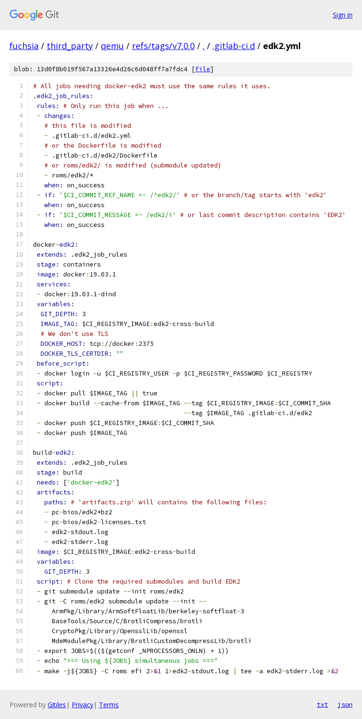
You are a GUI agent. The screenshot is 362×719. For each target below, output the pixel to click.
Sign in (343, 14)
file (202, 69)
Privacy (82, 704)
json (345, 704)
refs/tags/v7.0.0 (163, 45)
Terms (109, 704)
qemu (112, 45)
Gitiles (57, 704)
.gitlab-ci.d (234, 45)
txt (322, 704)
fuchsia (24, 45)
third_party (70, 45)
